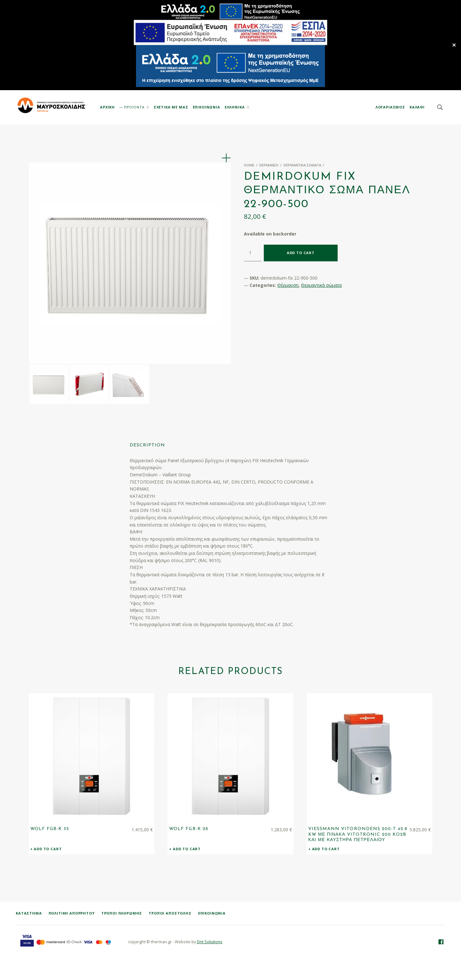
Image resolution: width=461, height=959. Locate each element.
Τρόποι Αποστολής (170, 913)
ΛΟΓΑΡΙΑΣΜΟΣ (390, 107)
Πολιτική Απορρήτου (72, 913)
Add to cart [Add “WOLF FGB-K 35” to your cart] (48, 849)
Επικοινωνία (212, 913)
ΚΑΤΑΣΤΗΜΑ (29, 913)
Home (249, 165)
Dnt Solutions (209, 942)
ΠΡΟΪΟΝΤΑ (134, 107)
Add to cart (301, 252)
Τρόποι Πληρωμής (121, 913)
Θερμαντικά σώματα (302, 165)
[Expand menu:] (248, 107)
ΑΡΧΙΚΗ (107, 107)
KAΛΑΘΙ (417, 107)
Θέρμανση (268, 165)
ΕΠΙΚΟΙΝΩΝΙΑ (206, 107)
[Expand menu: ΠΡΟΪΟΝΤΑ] (147, 107)
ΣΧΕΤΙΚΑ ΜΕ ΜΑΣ (171, 107)
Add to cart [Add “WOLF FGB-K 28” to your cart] (187, 849)
